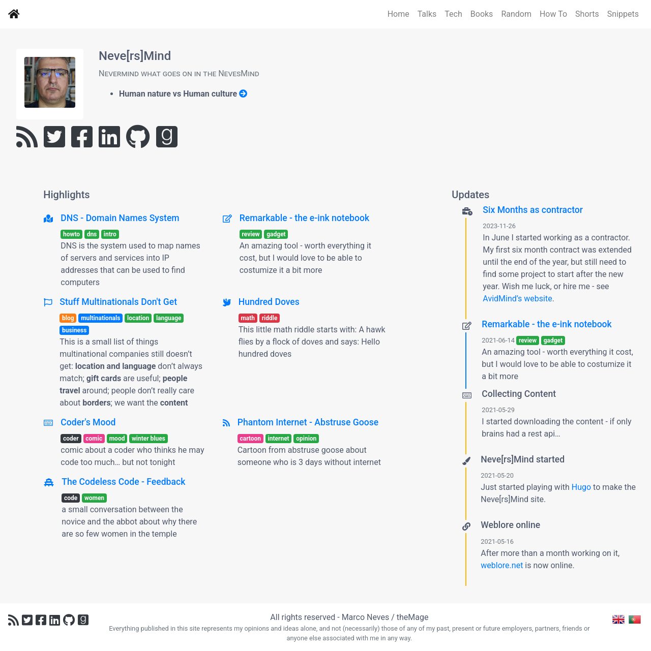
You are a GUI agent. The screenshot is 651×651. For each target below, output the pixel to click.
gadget (276, 234)
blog (68, 318)
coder (71, 438)
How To (553, 14)
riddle (270, 318)
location (138, 318)
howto (71, 234)
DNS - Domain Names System (120, 218)
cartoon (250, 438)
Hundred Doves (269, 302)
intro (110, 234)
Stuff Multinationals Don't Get (118, 302)
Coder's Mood (88, 422)
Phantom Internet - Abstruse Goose (308, 422)
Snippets (623, 14)
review (250, 234)
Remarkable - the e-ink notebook (304, 218)
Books (481, 14)
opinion (306, 438)
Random (516, 14)
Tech (453, 14)
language (169, 318)
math (248, 318)
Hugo (581, 487)
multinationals (100, 318)
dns (92, 234)
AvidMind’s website (517, 298)
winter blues (148, 438)
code (70, 498)
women (94, 498)
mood (117, 438)
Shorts (587, 14)
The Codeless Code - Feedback (123, 482)
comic (93, 438)
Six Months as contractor (533, 210)
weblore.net (502, 565)
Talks (427, 14)
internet (278, 438)
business (74, 330)
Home (398, 14)
